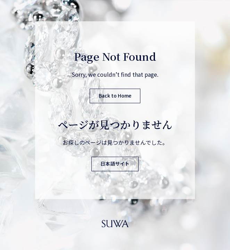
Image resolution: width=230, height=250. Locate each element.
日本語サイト (115, 163)
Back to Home (115, 95)
